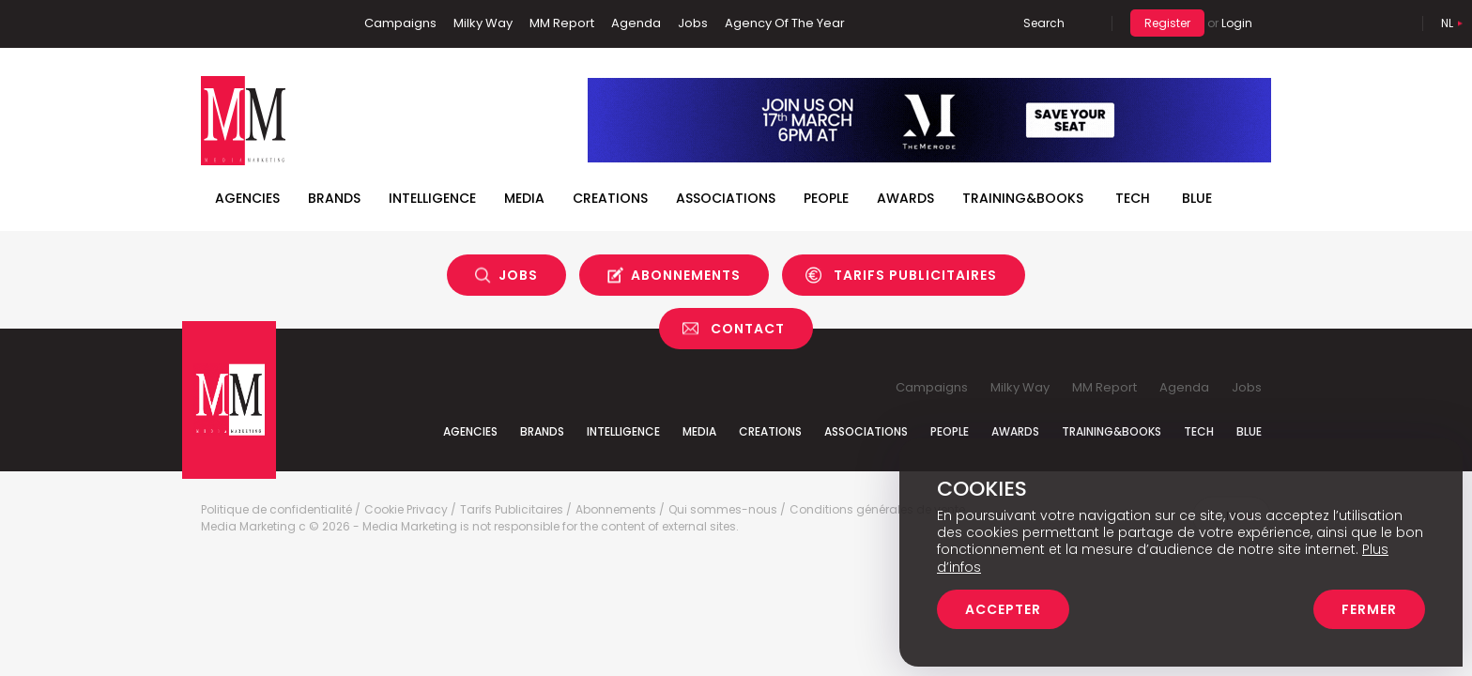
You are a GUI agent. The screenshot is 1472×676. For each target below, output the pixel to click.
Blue (1249, 431)
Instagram (303, 23)
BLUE (1197, 198)
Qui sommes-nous (722, 509)
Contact (748, 328)
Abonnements (686, 275)
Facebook (215, 23)
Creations (610, 198)
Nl (1447, 23)
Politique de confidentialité (276, 509)
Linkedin (243, 23)
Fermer (1369, 609)
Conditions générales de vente (877, 509)
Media (524, 198)
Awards (905, 198)
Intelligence (432, 198)
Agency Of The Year (785, 23)
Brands (334, 198)
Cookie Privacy (406, 509)
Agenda (636, 23)
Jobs (693, 23)
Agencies (247, 198)
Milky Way (483, 23)
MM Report (561, 23)
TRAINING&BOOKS (1022, 198)
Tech (1132, 198)
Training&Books (1111, 431)
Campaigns (400, 23)
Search (1044, 23)
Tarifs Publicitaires (915, 275)
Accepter (1003, 609)
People (826, 198)
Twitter (271, 23)
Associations (725, 198)
